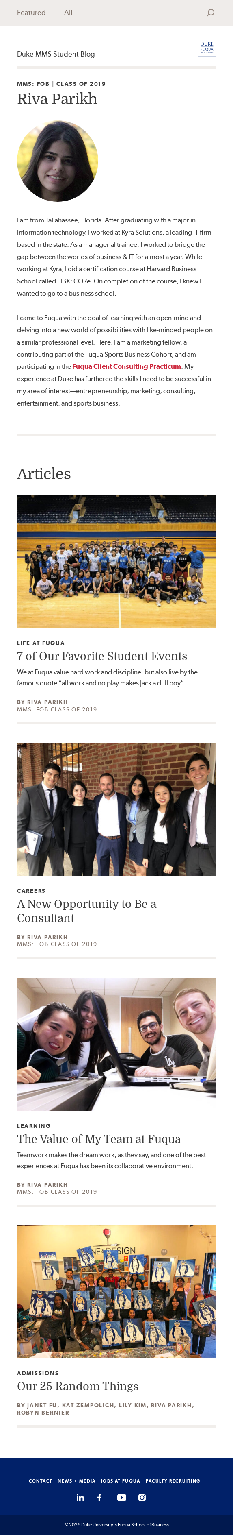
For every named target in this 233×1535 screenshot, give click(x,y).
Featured (31, 12)
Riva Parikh (47, 702)
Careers (31, 891)
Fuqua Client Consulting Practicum (126, 366)
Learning (34, 1126)
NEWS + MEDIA (77, 1480)
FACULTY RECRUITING (173, 1480)
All (68, 12)
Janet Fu (42, 1405)
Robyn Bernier (43, 1412)
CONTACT (41, 1480)
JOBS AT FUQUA (120, 1480)
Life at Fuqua (41, 643)
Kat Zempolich (88, 1405)
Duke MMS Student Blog (56, 54)
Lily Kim (133, 1405)
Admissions (38, 1373)
